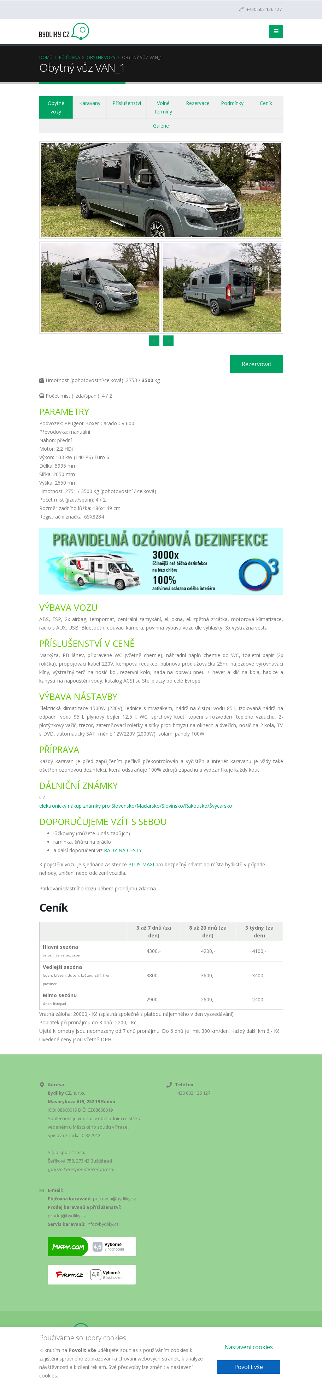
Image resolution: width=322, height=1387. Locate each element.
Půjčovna (69, 57)
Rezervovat (256, 364)
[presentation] (154, 340)
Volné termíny (163, 107)
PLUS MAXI (141, 864)
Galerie (161, 125)
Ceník (266, 103)
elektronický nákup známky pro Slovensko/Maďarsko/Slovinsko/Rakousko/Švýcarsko (135, 805)
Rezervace (198, 103)
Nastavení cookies (248, 1347)
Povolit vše (248, 1367)
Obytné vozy (101, 57)
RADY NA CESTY (123, 850)
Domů (46, 57)
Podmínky (232, 103)
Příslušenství (126, 103)
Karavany (89, 103)
